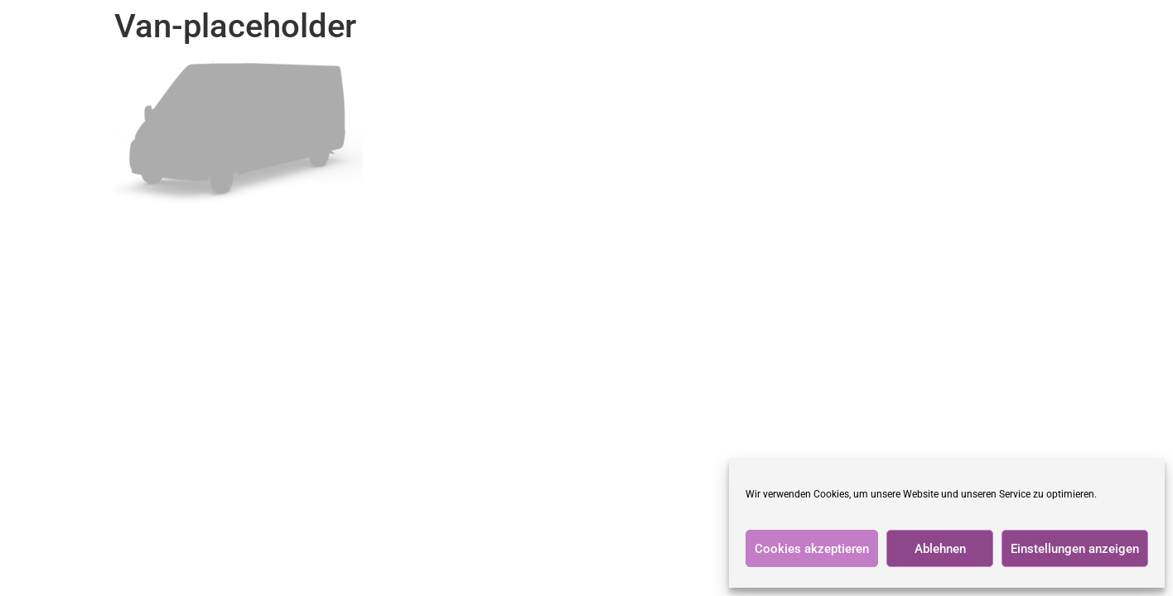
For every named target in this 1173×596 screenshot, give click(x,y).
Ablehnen (940, 548)
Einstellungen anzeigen (1075, 548)
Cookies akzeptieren (812, 548)
